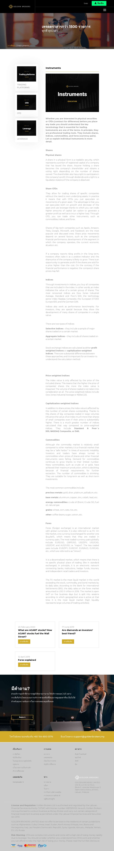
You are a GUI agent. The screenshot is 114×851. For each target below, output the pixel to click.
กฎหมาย (16, 764)
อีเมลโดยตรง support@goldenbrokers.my (82, 737)
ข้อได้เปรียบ (17, 758)
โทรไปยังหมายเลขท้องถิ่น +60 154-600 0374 (31, 737)
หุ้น (76, 764)
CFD (19, 114)
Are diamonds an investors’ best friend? (77, 632)
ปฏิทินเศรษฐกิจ (49, 799)
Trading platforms (23, 86)
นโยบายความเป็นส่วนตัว (22, 768)
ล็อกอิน (99, 3)
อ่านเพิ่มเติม (24, 642)
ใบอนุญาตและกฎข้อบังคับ (22, 761)
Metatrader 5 (18, 782)
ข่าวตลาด (47, 782)
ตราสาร (47, 754)
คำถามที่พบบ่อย (18, 771)
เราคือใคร (16, 754)
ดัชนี (76, 761)
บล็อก (46, 785)
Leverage (22, 139)
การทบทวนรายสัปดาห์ (52, 795)
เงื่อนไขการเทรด (50, 761)
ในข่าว (46, 789)
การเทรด (47, 749)
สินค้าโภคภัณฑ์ (80, 754)
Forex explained (27, 660)
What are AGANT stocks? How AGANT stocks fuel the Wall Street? (34, 633)
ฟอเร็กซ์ (78, 758)
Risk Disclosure (92, 841)
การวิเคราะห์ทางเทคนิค (52, 792)
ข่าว (45, 777)
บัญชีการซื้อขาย (50, 764)
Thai (86, 3)
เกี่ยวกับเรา (17, 749)
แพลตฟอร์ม (48, 758)
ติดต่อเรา (22, 717)
